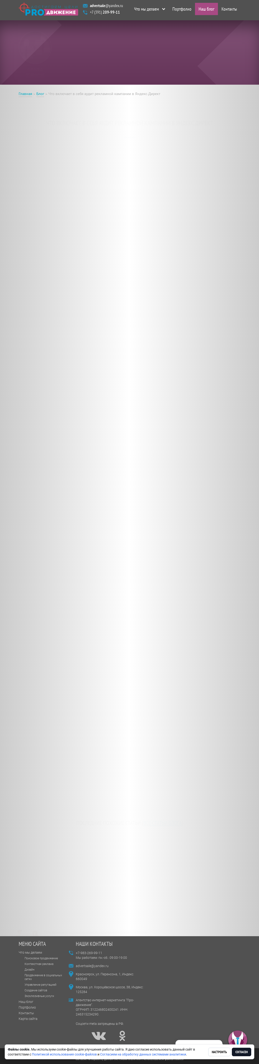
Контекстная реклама (39, 964)
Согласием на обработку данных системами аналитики (143, 1054)
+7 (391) (105, 13)
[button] (238, 1040)
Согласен (241, 1052)
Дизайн (29, 969)
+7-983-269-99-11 (89, 953)
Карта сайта (28, 1019)
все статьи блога (162, 816)
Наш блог (206, 10)
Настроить (219, 1052)
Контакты (229, 10)
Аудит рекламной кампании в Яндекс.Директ (58, 383)
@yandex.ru (106, 6)
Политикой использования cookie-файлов (64, 1054)
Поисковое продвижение (41, 958)
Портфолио (181, 10)
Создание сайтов (36, 990)
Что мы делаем (146, 10)
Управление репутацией (40, 984)
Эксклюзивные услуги (39, 996)
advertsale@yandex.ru (92, 966)
